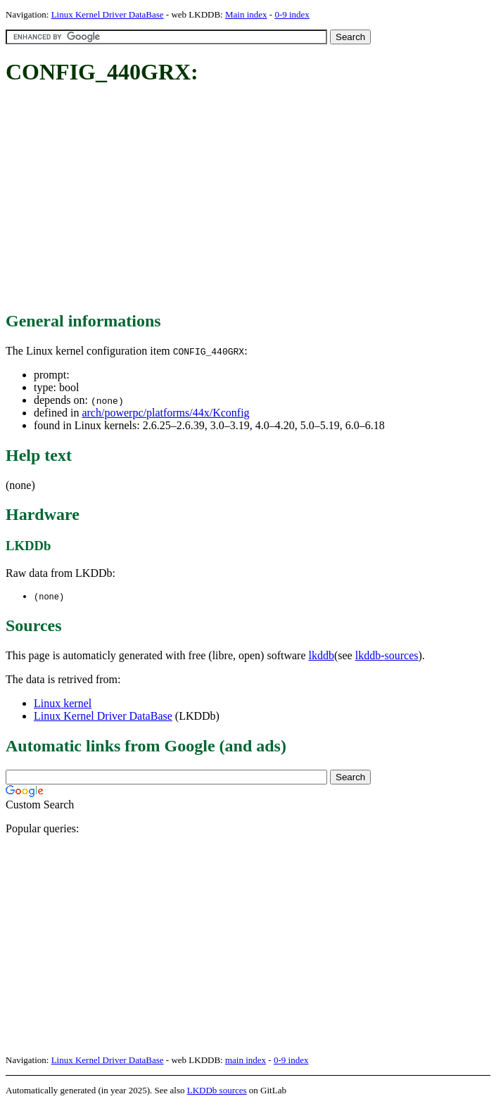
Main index (246, 14)
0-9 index (291, 14)
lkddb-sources (387, 656)
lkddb (321, 656)
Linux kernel (62, 704)
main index (245, 1060)
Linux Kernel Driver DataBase (107, 14)
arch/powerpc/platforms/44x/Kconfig (165, 413)
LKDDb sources (217, 1091)
